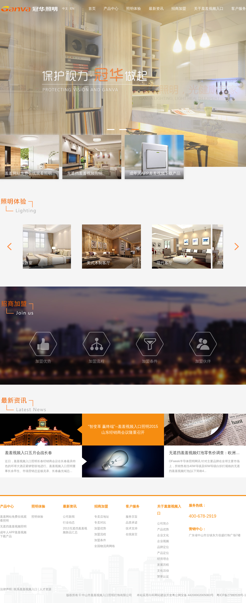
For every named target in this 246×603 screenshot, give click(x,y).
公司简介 (163, 523)
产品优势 (163, 529)
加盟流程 (100, 534)
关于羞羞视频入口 (208, 8)
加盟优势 (100, 528)
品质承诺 (131, 522)
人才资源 (45, 589)
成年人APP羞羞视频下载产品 (13, 534)
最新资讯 (156, 8)
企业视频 (163, 541)
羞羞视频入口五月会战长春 (28, 453)
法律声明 (6, 589)
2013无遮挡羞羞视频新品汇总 (75, 530)
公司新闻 (69, 516)
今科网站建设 (157, 595)
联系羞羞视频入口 (25, 589)
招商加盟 (178, 8)
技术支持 (131, 528)
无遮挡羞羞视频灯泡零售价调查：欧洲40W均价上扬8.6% (207, 453)
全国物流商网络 (104, 546)
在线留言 (131, 534)
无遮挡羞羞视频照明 (13, 526)
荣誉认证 (163, 576)
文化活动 (163, 570)
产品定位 (163, 553)
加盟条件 (100, 540)
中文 (65, 8)
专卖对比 (100, 522)
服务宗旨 (131, 516)
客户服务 (238, 8)
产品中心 (111, 8)
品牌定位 (163, 547)
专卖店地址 (101, 516)
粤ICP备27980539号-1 (231, 595)
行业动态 (69, 522)
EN (72, 8)
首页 (92, 8)
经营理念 (163, 559)
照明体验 (133, 8)
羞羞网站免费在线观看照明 (13, 518)
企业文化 (163, 535)
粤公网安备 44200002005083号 (193, 595)
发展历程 (163, 564)
